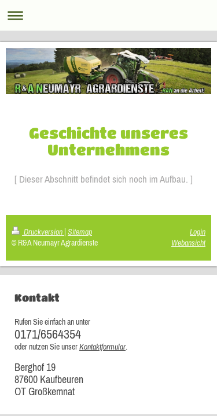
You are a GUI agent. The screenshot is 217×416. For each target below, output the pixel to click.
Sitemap (80, 231)
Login (197, 231)
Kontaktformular (102, 346)
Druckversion (38, 231)
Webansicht (188, 242)
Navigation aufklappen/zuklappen (108, 15)
